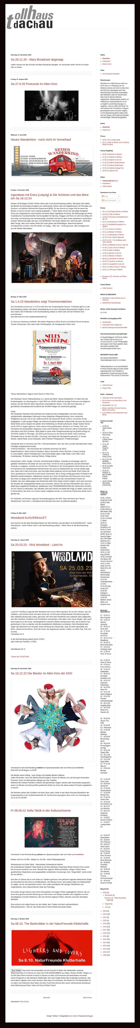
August (107, 904)
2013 (105, 942)
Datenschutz (106, 64)
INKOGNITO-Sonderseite (111, 303)
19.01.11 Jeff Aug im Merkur (112, 270)
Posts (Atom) (24, 1002)
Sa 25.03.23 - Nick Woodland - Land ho (37, 544)
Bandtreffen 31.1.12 (109, 405)
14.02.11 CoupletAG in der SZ (113, 264)
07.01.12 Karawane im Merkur (113, 222)
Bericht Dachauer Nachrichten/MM (114, 327)
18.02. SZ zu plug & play (111, 140)
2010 (105, 952)
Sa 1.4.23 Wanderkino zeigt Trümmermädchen (41, 301)
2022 (105, 914)
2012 (105, 946)
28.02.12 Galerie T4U (110, 171)
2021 (105, 917)
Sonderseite (106, 322)
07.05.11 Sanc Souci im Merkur (113, 248)
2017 (105, 930)
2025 (105, 892)
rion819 (75, 1016)
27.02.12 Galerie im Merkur (112, 157)
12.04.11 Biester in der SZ (111, 253)
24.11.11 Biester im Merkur (112, 232)
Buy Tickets (16, 970)
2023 (105, 911)
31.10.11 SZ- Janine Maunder (113, 237)
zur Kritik (103, 312)
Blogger (90, 1016)
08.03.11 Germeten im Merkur (113, 259)
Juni (106, 907)
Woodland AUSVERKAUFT (29, 517)
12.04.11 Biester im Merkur (112, 256)
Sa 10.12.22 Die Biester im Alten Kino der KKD (41, 673)
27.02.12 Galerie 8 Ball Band (112, 165)
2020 (105, 920)
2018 (105, 927)
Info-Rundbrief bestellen (111, 74)
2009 (105, 955)
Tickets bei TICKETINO (20, 657)
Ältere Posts (87, 998)
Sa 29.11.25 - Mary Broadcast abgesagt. (37, 59)
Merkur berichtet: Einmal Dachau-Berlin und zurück (114, 409)
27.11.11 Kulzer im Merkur (111, 229)
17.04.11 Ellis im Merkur (111, 250)
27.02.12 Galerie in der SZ (111, 160)
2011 (105, 949)
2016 (105, 933)
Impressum (106, 61)
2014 (105, 939)
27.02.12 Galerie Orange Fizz (113, 168)
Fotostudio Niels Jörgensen (112, 325)
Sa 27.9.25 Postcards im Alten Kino (34, 84)
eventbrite (79, 768)
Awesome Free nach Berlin (112, 398)
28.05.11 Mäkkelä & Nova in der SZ (115, 245)
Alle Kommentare (109, 201)
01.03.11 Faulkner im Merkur (112, 261)
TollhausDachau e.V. (110, 181)
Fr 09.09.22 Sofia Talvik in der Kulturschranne (41, 810)
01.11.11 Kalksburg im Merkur (113, 235)
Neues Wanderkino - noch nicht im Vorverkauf (41, 139)
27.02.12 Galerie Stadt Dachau (113, 162)
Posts (105, 196)
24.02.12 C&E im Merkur (111, 214)
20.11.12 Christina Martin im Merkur (115, 212)
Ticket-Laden (107, 186)
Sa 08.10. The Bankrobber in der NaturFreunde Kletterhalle (49, 923)
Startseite (46, 998)
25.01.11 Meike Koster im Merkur (114, 267)
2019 (105, 923)
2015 (105, 936)
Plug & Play (106, 388)
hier (117, 360)
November (109, 895)
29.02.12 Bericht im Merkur (112, 154)
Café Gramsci (107, 288)
